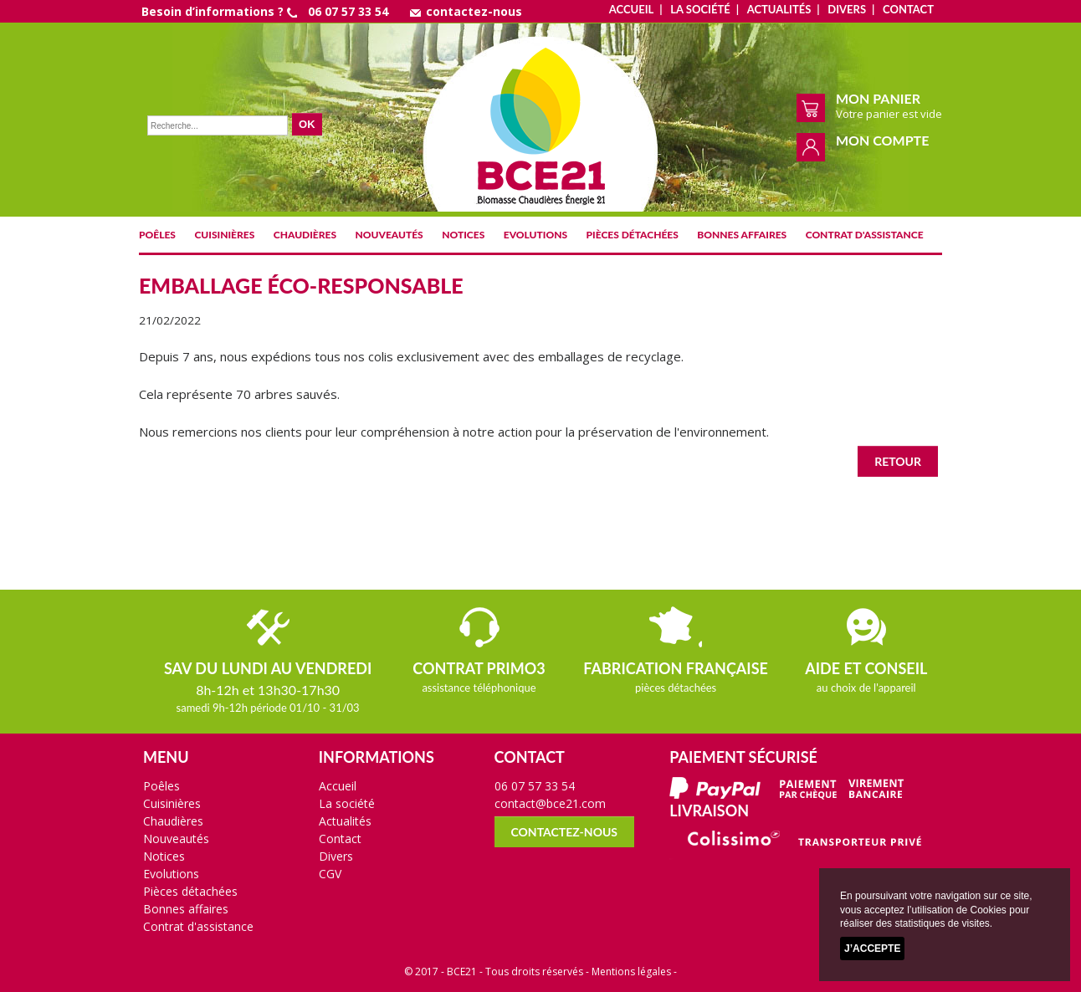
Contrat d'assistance (865, 234)
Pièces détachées (633, 234)
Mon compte (882, 140)
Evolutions (535, 234)
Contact (908, 9)
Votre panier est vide (889, 113)
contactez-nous (466, 11)
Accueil (631, 9)
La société (700, 9)
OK (307, 124)
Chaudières (305, 234)
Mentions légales (631, 971)
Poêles (157, 234)
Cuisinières (224, 234)
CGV (330, 874)
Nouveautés (389, 234)
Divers (846, 9)
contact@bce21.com (550, 803)
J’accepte (872, 948)
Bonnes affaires (741, 234)
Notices (463, 234)
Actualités (779, 9)
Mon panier (878, 98)
